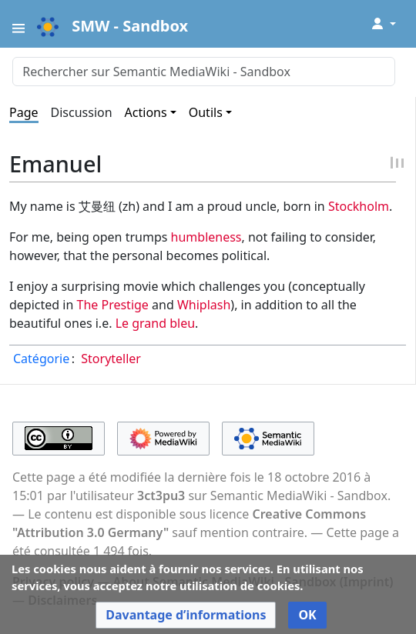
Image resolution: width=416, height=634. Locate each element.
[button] (186, 615)
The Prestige (113, 304)
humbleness (206, 237)
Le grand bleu (155, 323)
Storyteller (111, 358)
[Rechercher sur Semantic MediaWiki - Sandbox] (203, 71)
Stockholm (358, 206)
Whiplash (203, 304)
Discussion (81, 112)
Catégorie (41, 358)
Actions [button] (146, 112)
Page (24, 112)
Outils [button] (206, 112)
